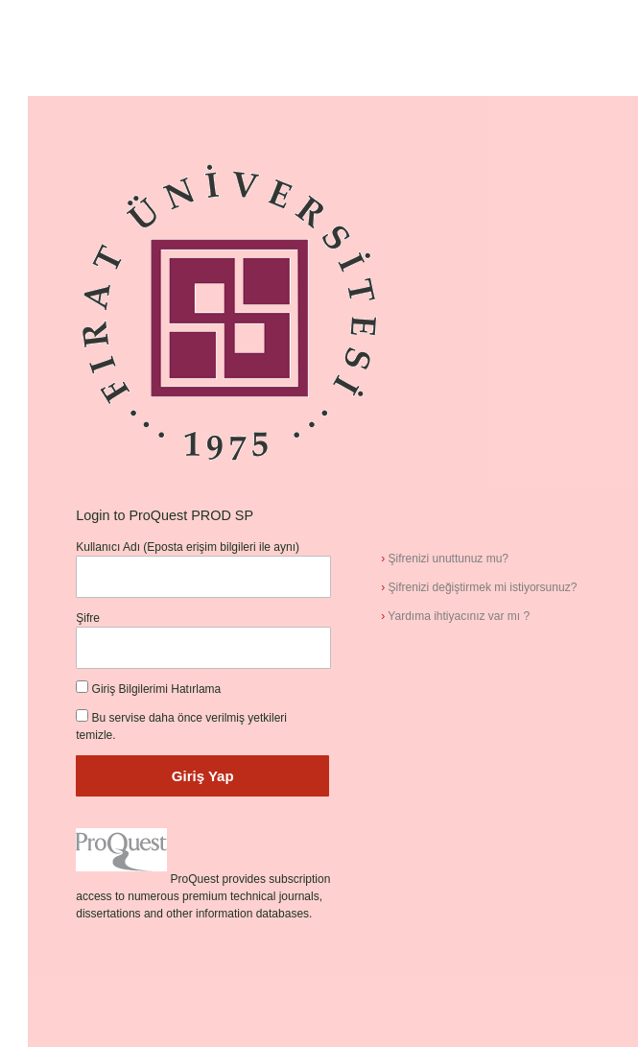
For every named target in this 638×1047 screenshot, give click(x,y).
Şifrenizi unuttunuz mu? (444, 558)
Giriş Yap (203, 776)
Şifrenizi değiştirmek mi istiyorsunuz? (479, 587)
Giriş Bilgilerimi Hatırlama (157, 689)
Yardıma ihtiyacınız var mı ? (455, 616)
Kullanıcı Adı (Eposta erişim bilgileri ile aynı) (187, 547)
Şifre (88, 618)
